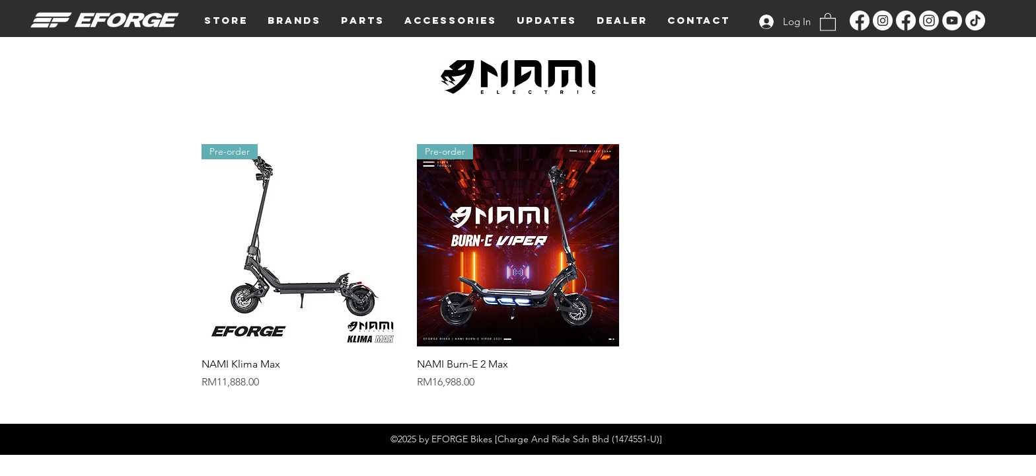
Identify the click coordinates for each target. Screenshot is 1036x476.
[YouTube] (952, 20)
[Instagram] (883, 20)
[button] (294, 20)
